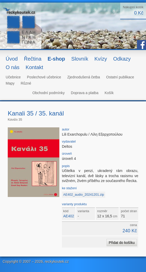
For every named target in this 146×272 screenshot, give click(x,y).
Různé (26, 83)
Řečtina (33, 59)
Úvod (12, 59)
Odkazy (122, 59)
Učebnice (13, 77)
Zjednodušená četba (83, 77)
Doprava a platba (85, 93)
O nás (12, 67)
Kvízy (100, 59)
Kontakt (34, 67)
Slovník (79, 59)
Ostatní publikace (120, 77)
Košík (108, 93)
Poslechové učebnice (44, 77)
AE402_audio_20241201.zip (83, 194)
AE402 (68, 216)
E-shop (56, 59)
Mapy (10, 83)
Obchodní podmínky (49, 93)
